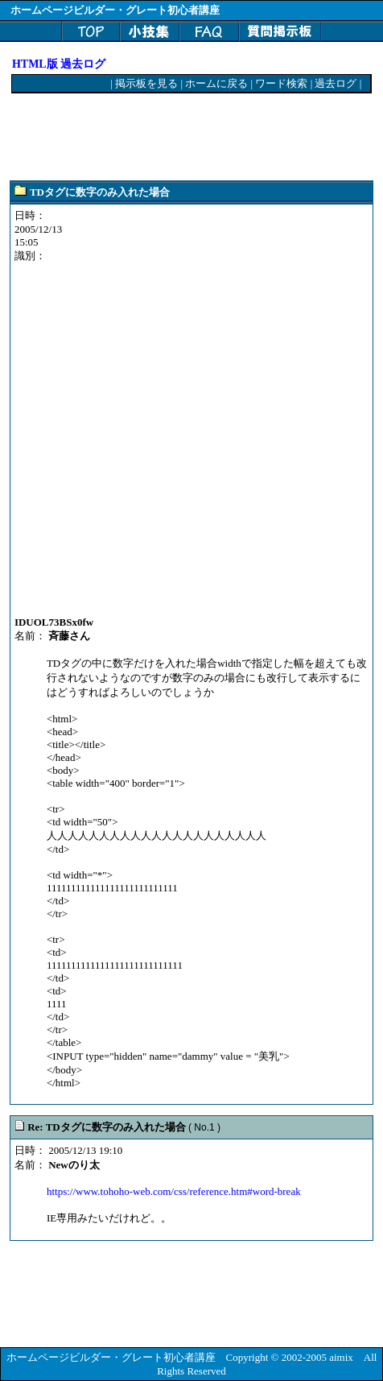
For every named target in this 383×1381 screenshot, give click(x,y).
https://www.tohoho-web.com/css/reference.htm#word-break (174, 1191)
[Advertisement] (141, 137)
